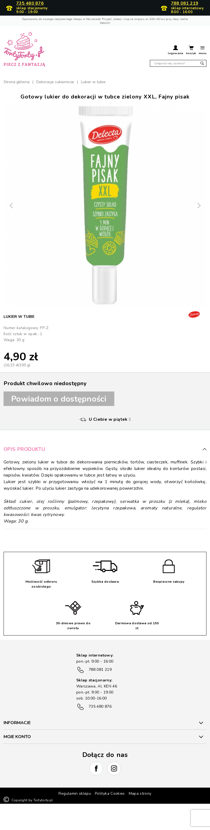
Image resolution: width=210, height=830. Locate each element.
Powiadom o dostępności (59, 398)
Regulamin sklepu (75, 793)
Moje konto (17, 737)
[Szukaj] (178, 63)
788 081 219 (185, 3)
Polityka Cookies (110, 793)
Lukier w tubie (19, 316)
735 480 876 (30, 3)
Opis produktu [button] (105, 449)
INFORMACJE (17, 723)
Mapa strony (140, 793)
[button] (175, 50)
